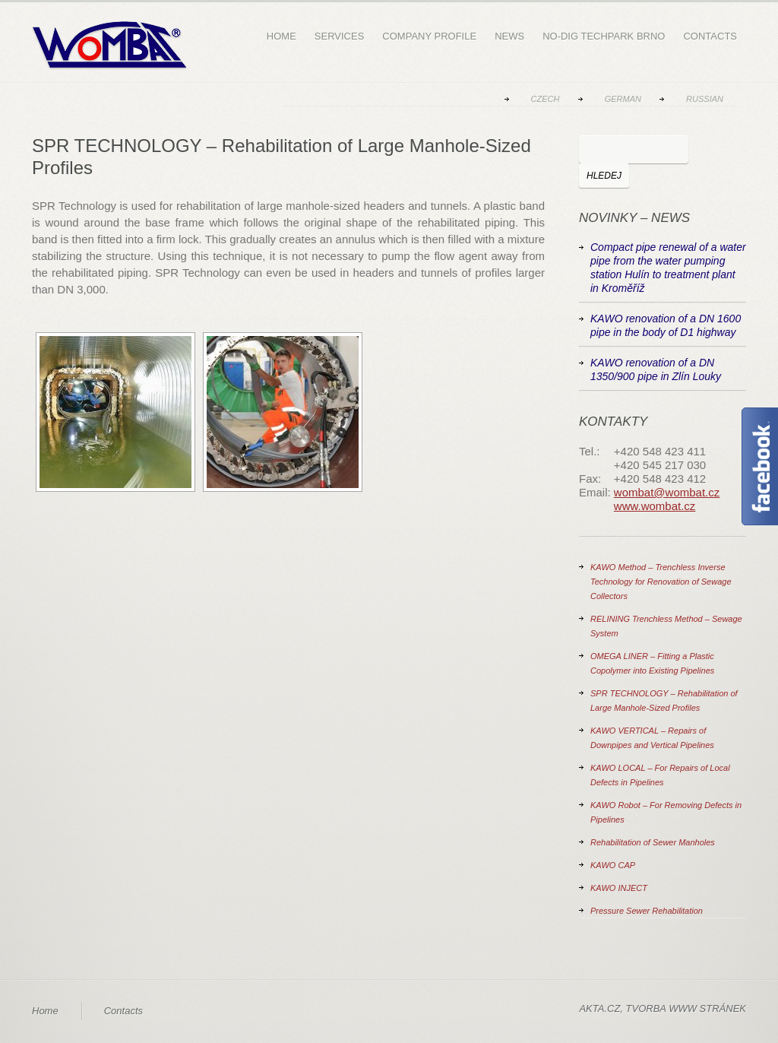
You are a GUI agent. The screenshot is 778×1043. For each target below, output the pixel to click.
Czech (545, 98)
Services (340, 36)
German (623, 98)
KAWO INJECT (618, 887)
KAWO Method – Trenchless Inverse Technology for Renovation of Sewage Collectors (661, 582)
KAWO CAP (612, 865)
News (509, 36)
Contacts (710, 36)
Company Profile (429, 36)
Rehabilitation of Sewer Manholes (652, 842)
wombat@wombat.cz (666, 492)
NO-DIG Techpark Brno (603, 36)
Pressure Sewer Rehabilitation (646, 910)
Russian (704, 98)
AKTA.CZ (599, 1008)
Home (281, 36)
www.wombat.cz (655, 505)
